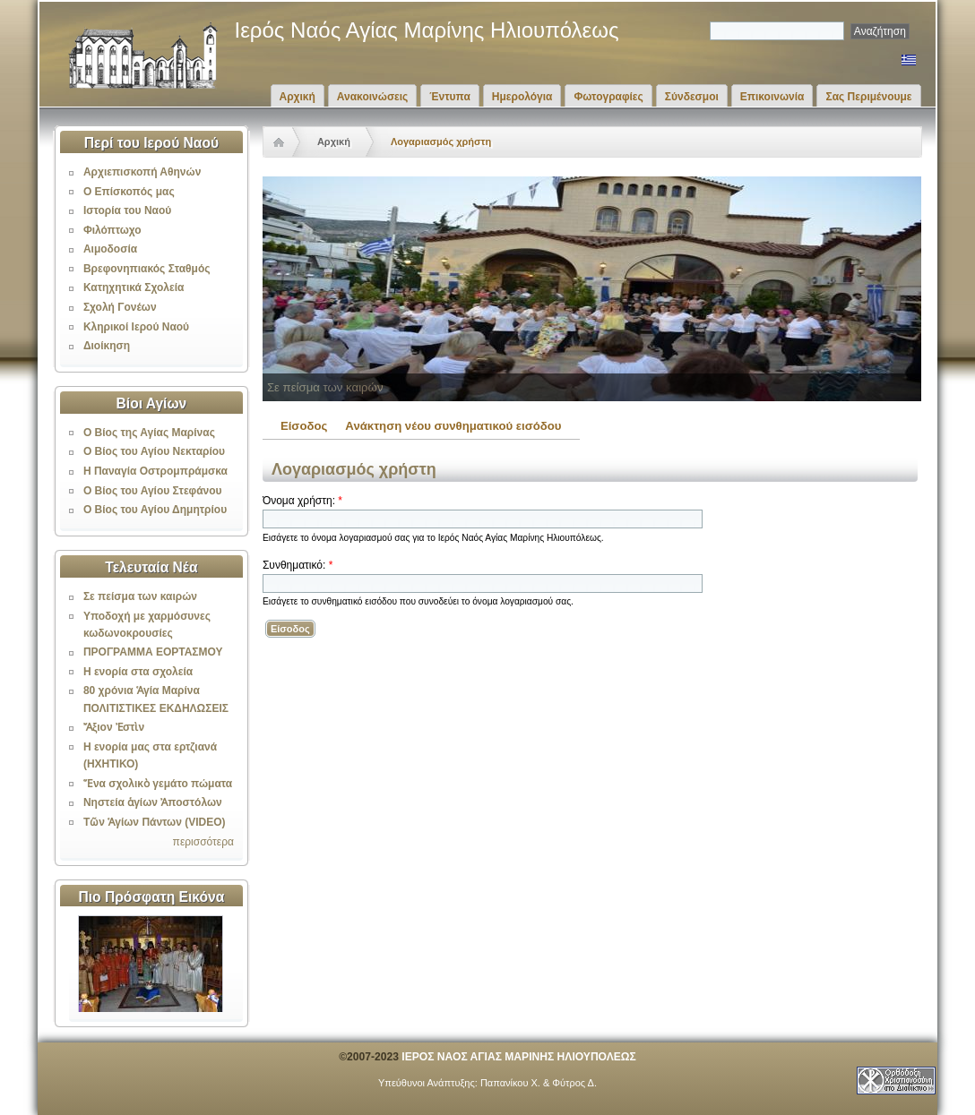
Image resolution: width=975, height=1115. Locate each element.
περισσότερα (203, 842)
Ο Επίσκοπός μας (129, 191)
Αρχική (297, 96)
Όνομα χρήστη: (302, 500)
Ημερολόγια (522, 96)
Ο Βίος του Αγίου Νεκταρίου (154, 451)
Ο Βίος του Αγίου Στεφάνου (152, 491)
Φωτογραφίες (608, 96)
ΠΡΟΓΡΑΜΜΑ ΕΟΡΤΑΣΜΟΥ (153, 652)
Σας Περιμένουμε (868, 96)
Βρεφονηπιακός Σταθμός (147, 268)
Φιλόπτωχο (112, 230)
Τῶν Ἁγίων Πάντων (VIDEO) (154, 822)
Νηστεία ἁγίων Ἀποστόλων (152, 802)
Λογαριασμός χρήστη (441, 141)
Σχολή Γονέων (120, 307)
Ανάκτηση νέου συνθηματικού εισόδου (453, 426)
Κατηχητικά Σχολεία (133, 287)
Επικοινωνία (772, 96)
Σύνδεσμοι (692, 96)
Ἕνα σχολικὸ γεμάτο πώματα (157, 783)
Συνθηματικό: (297, 565)
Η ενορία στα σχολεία (138, 671)
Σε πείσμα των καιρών (140, 596)
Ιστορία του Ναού (127, 210)
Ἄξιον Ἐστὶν (113, 727)
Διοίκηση (106, 345)
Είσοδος (303, 426)
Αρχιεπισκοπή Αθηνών (142, 172)
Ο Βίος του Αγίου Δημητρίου (155, 509)
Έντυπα (449, 96)
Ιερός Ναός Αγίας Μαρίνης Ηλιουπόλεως (427, 30)
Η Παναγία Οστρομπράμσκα (155, 471)
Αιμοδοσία (110, 249)
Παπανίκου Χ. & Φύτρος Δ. (538, 1082)
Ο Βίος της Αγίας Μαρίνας (149, 432)
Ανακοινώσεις (373, 96)
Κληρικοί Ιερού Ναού (136, 327)
